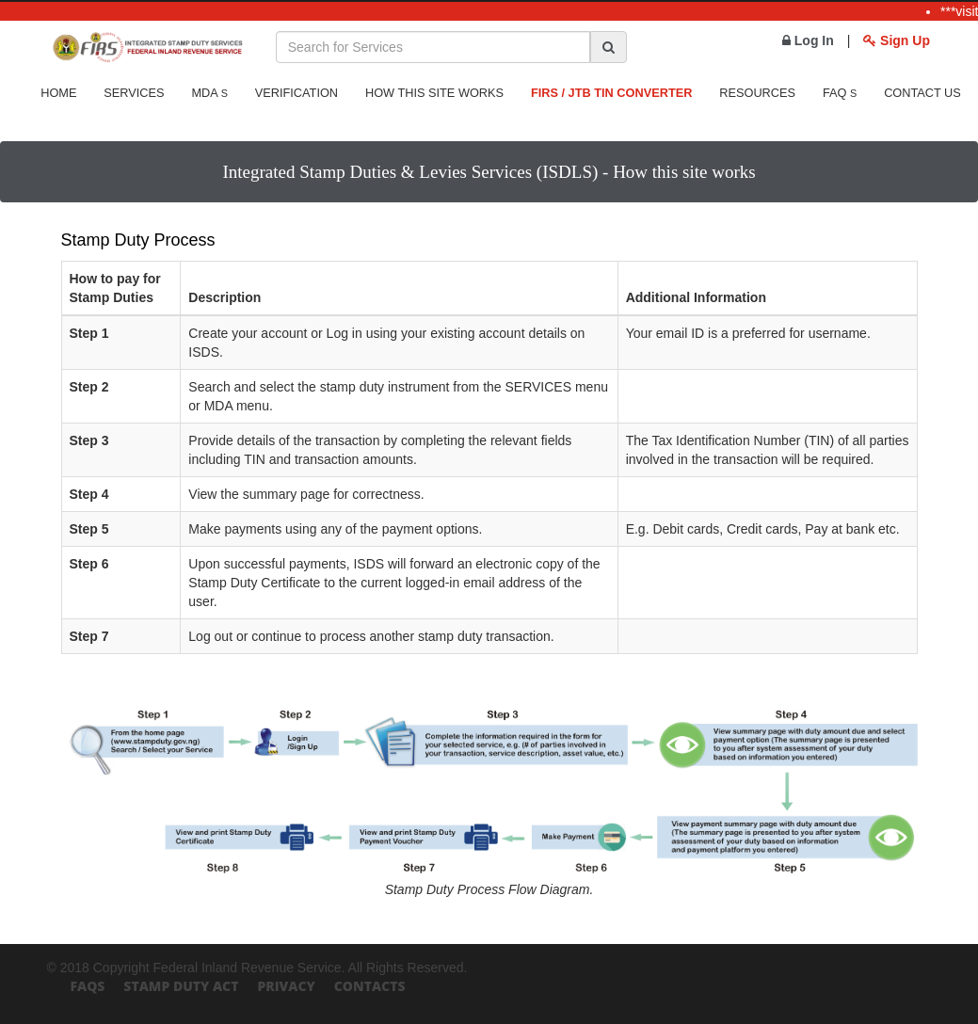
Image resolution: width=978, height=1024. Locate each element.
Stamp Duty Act (180, 986)
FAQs (88, 986)
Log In (808, 40)
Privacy (285, 986)
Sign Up (896, 40)
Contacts (370, 986)
